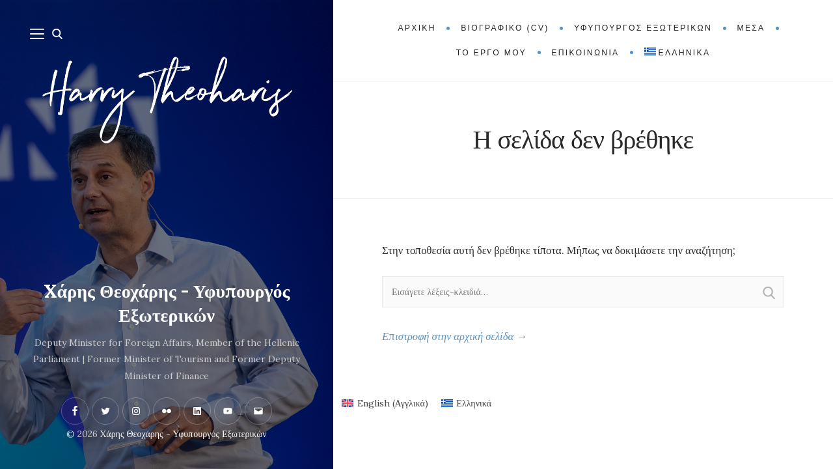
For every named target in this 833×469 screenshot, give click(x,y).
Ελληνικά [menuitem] (473, 403)
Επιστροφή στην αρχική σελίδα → (454, 336)
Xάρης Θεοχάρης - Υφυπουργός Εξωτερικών (167, 303)
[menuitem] (677, 52)
